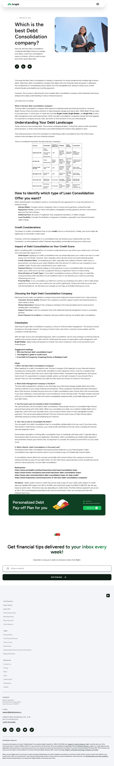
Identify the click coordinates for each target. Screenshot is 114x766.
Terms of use (7, 642)
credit (54, 231)
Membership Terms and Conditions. (97, 756)
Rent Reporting (8, 617)
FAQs (5, 672)
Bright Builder (74, 114)
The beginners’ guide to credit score (32, 355)
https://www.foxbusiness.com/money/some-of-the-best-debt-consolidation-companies (51, 478)
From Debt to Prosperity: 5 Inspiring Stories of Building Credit (42, 357)
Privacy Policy (7, 635)
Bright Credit (62, 114)
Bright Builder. (20, 342)
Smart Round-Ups (9, 613)
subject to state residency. (76, 744)
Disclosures (7, 646)
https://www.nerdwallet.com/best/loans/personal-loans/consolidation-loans (46, 470)
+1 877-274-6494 (9, 722)
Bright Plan (88, 114)
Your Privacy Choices (10, 638)
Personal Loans (8, 620)
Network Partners (9, 654)
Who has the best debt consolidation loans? (34, 352)
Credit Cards (7, 679)
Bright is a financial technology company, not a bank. (81, 750)
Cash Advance (8, 624)
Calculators (7, 683)
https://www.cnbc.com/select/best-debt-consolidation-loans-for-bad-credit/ (47, 475)
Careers (6, 687)
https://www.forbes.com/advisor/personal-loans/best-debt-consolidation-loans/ (48, 473)
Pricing (5, 668)
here (63, 750)
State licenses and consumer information (17, 650)
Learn (5, 675)
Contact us (7, 664)
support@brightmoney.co (12, 712)
